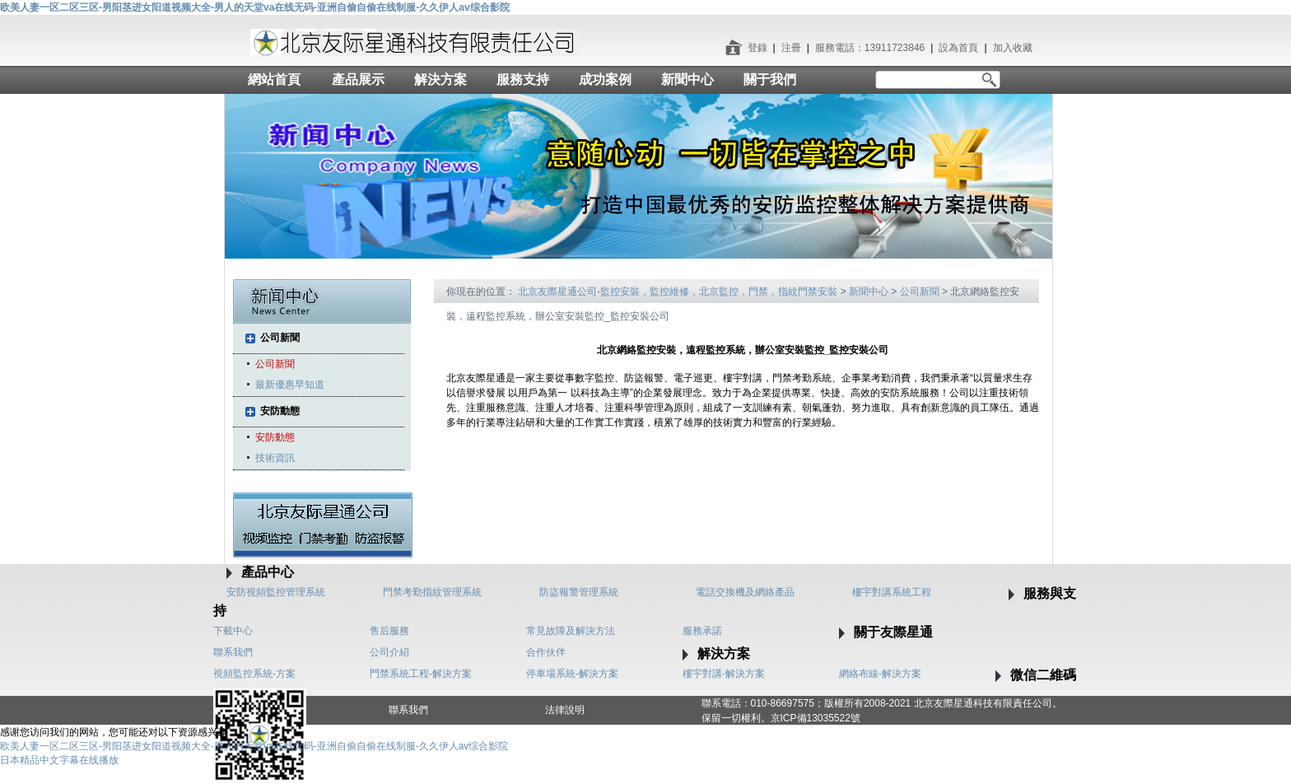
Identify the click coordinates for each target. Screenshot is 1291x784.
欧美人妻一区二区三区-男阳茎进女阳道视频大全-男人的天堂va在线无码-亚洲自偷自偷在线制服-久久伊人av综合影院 (255, 7)
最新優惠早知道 (289, 384)
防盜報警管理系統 (578, 592)
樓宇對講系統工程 (891, 592)
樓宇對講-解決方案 (724, 673)
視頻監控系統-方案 (254, 673)
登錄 (757, 48)
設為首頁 (958, 48)
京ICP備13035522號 (815, 718)
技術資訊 (275, 458)
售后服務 (389, 631)
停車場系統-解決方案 (572, 673)
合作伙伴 (546, 652)
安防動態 (280, 411)
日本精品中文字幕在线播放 (59, 760)
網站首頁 (274, 79)
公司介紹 (389, 652)
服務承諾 (702, 631)
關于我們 (769, 79)
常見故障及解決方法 (570, 631)
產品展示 (358, 79)
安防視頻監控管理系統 (275, 592)
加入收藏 (1012, 48)
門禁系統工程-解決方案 (421, 673)
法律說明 (565, 710)
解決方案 (440, 79)
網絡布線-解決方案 (880, 673)
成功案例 (605, 79)
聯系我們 (233, 652)
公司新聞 (280, 337)
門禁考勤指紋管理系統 (432, 592)
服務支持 (522, 79)
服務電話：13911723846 (870, 48)
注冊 (791, 48)
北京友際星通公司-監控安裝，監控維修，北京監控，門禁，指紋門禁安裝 (677, 291)
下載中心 (233, 631)
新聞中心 (687, 79)
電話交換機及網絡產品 (745, 592)
